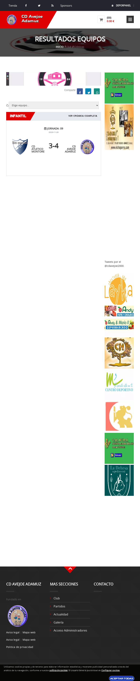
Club (57, 598)
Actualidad (61, 614)
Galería (58, 622)
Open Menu (130, 19)
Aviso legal (13, 632)
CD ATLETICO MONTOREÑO (40, 149)
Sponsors (65, 5)
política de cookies (58, 670)
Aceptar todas (121, 678)
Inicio (60, 47)
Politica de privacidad (19, 647)
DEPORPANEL (121, 5)
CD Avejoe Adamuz (70, 149)
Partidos (59, 606)
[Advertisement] (119, 205)
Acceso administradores (70, 630)
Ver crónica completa (82, 116)
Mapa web (29, 632)
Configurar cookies (110, 670)
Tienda (13, 5)
